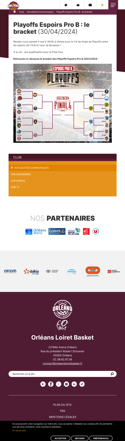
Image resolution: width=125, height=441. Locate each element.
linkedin (74, 384)
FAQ (62, 410)
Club (21, 11)
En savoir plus (19, 430)
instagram (66, 384)
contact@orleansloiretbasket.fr (62, 363)
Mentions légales (62, 417)
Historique (18, 180)
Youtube (43, 384)
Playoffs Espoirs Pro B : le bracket (74, 11)
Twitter (58, 384)
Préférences (100, 438)
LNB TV (15, 187)
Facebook (50, 384)
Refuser (79, 438)
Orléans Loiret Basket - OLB (13, 6)
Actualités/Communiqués (40, 11)
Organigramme (21, 174)
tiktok (82, 384)
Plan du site (62, 404)
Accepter (60, 438)
